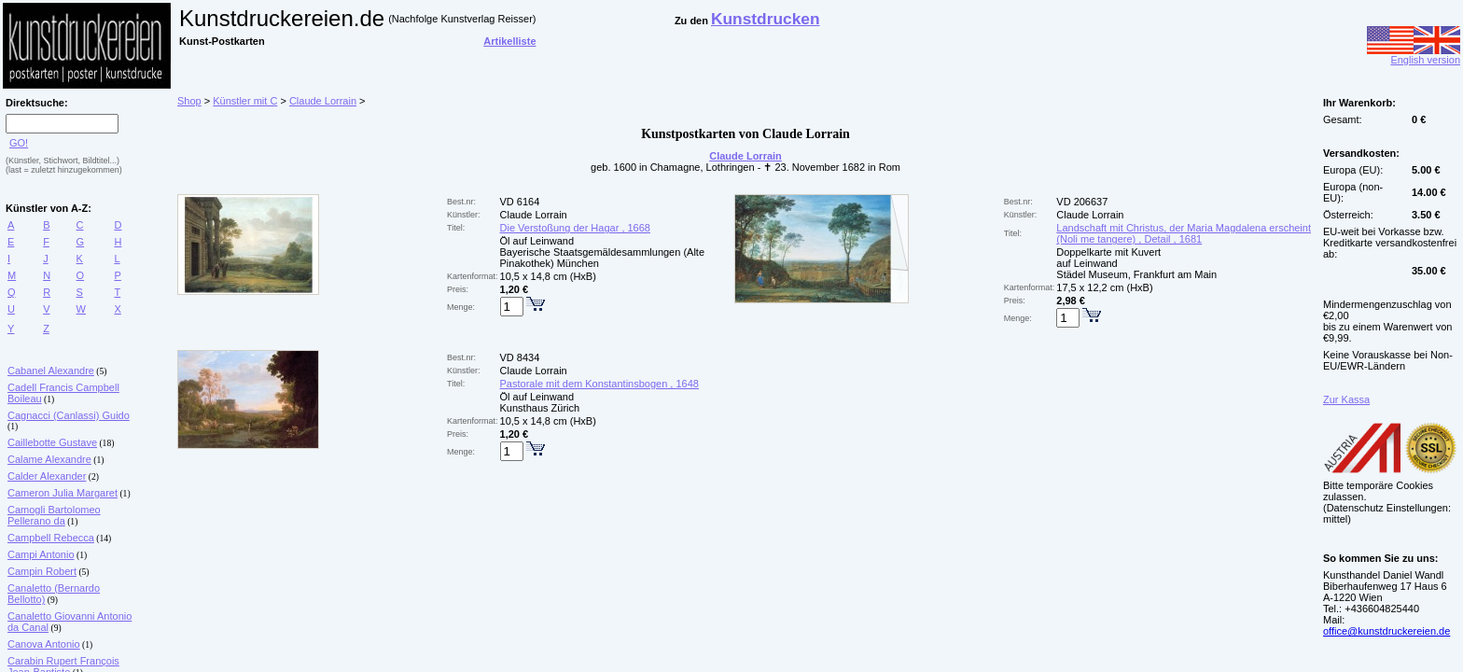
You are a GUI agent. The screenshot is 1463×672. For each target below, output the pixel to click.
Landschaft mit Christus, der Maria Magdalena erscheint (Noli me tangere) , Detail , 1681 (1183, 233)
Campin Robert (42, 571)
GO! (18, 142)
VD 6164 (520, 201)
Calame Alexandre (49, 459)
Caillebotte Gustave (52, 442)
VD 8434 (520, 357)
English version (1413, 55)
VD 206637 (1082, 201)
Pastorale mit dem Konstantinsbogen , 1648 (599, 383)
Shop (189, 100)
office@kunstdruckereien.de (1386, 631)
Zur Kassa (1346, 399)
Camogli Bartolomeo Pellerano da (54, 515)
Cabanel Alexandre (50, 370)
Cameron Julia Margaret (62, 492)
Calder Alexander (46, 476)
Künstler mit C (245, 100)
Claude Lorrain (322, 100)
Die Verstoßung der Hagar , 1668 (575, 227)
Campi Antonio (41, 554)
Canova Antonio (43, 644)
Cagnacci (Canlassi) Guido (68, 415)
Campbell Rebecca (50, 537)
